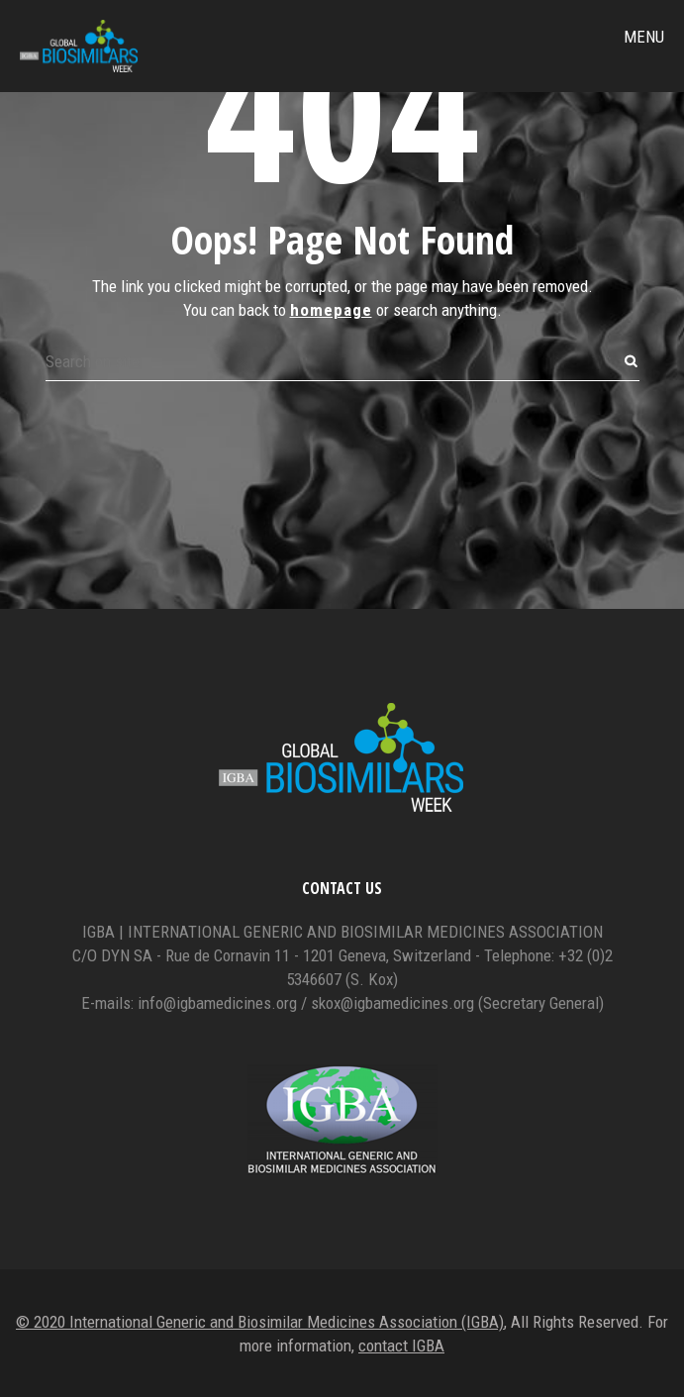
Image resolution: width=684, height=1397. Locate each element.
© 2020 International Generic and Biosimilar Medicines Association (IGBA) (260, 1322)
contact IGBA (401, 1345)
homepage (331, 310)
